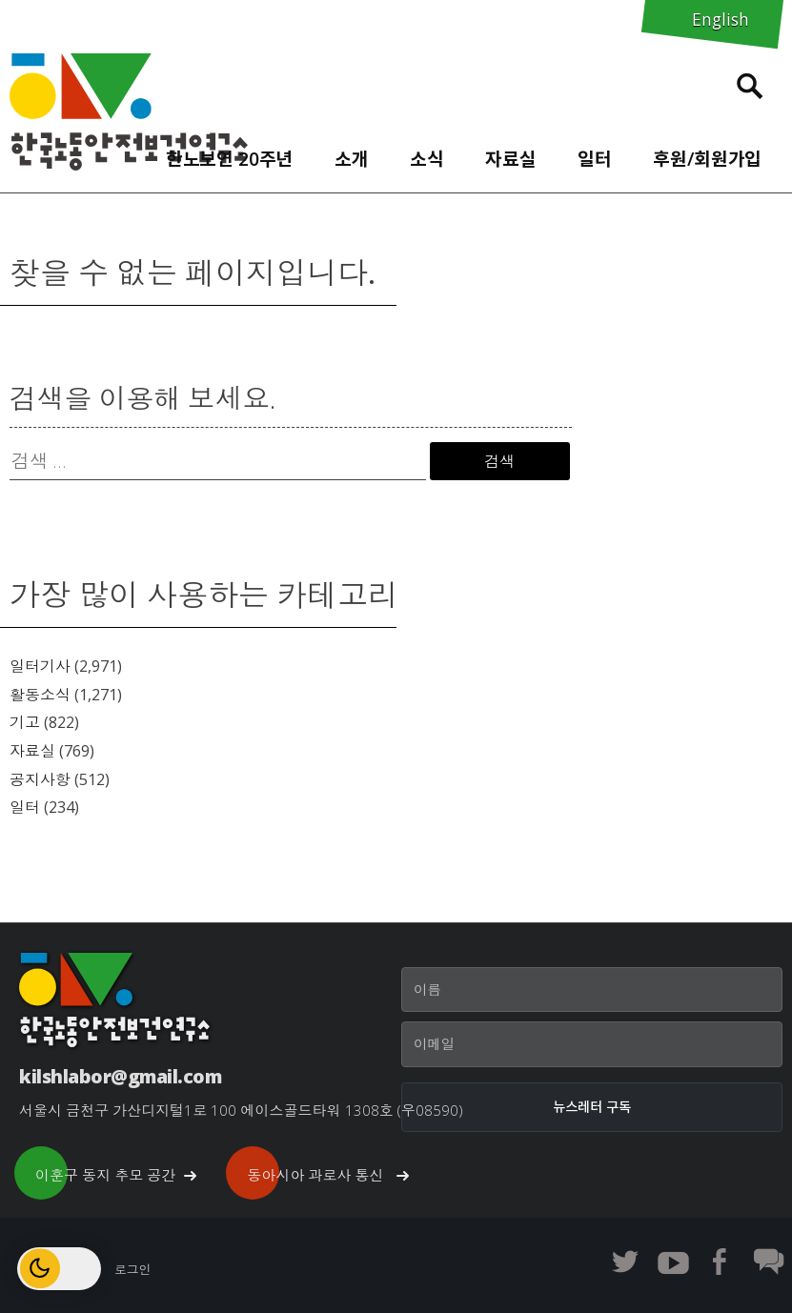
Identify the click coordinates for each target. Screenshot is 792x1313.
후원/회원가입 (707, 159)
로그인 (132, 1269)
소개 (352, 159)
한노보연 (129, 112)
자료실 (511, 159)
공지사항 (40, 779)
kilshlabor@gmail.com (120, 1076)
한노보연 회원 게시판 (768, 1261)
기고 (25, 722)
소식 (427, 159)
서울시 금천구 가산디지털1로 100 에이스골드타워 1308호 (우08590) (241, 1110)
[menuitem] (229, 154)
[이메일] (591, 1044)
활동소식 (40, 694)
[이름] (591, 990)
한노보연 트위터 (625, 1261)
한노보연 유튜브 (673, 1261)
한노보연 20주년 (230, 159)
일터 (595, 159)
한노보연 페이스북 (720, 1261)
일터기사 (40, 666)
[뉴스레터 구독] (591, 1107)
